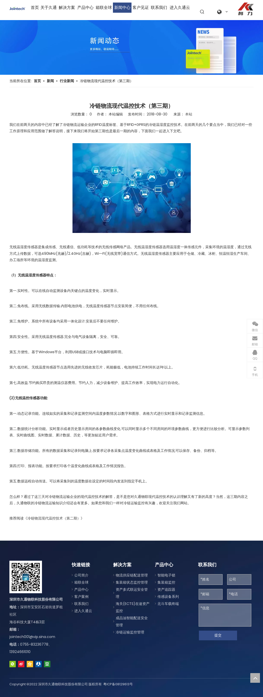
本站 (188, 114)
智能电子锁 (166, 575)
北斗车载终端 (168, 603)
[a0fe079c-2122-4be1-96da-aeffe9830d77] (246, 9)
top (255, 678)
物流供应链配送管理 (132, 575)
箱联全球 (81, 582)
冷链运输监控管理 (130, 632)
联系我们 (81, 603)
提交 (218, 635)
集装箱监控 (166, 582)
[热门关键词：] (202, 12)
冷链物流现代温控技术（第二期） (54, 518)
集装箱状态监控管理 (132, 582)
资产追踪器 (166, 589)
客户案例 (81, 596)
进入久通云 (83, 610)
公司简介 (81, 575)
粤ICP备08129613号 (118, 684)
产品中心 (81, 589)
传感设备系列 (168, 596)
